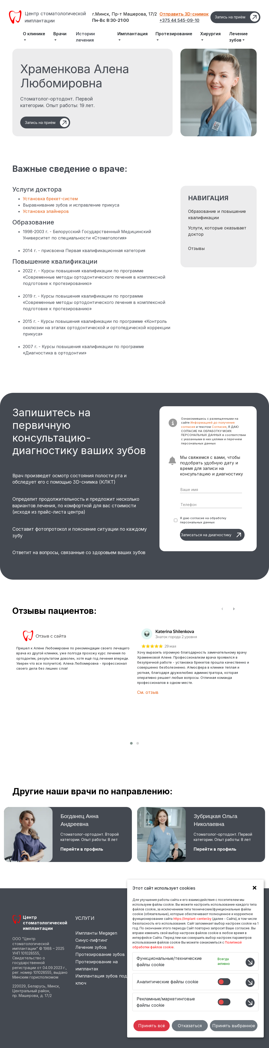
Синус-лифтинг (91, 940)
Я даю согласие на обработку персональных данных (203, 520)
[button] (131, 743)
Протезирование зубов (100, 954)
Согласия (219, 427)
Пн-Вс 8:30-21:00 (110, 20)
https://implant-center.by (192, 919)
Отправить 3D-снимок (184, 14)
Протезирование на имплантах (96, 965)
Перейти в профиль (81, 849)
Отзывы (196, 248)
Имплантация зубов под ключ (101, 979)
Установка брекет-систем (50, 198)
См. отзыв (147, 692)
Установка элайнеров (46, 211)
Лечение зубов (91, 947)
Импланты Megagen (96, 933)
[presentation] (222, 608)
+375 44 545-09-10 (179, 20)
